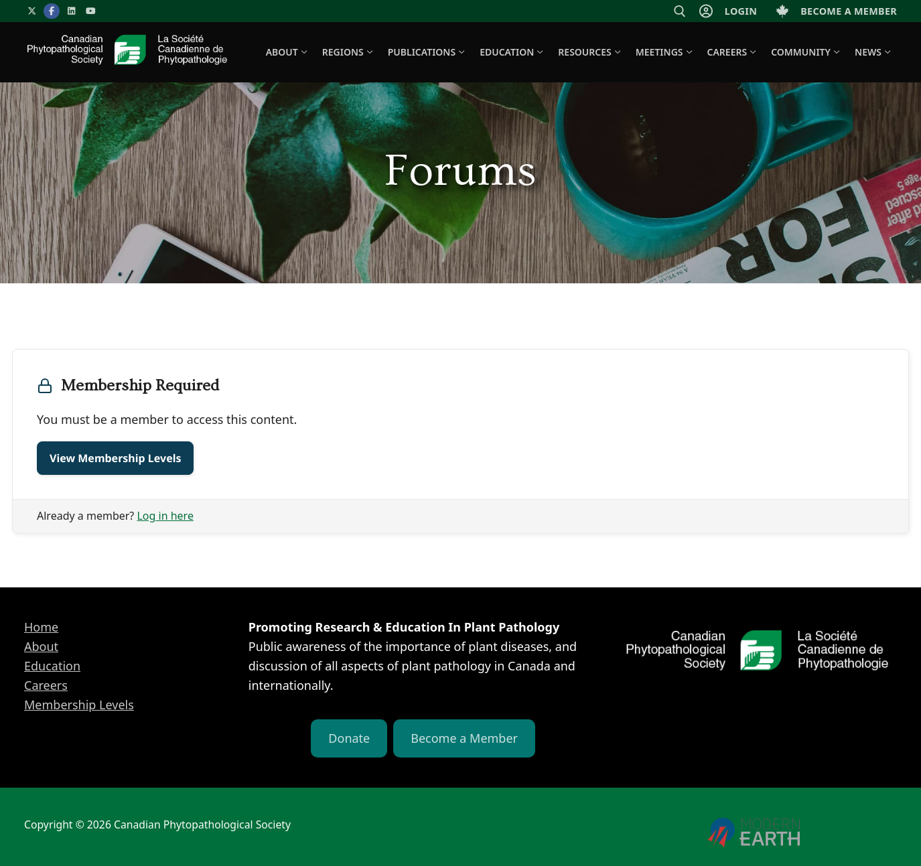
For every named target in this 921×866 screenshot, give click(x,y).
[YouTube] (90, 11)
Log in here (165, 515)
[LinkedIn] (71, 11)
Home (41, 627)
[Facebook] (51, 11)
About (41, 646)
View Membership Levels (115, 458)
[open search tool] (680, 11)
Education (52, 666)
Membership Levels (79, 705)
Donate (349, 738)
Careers (46, 685)
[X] (32, 11)
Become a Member (464, 738)
